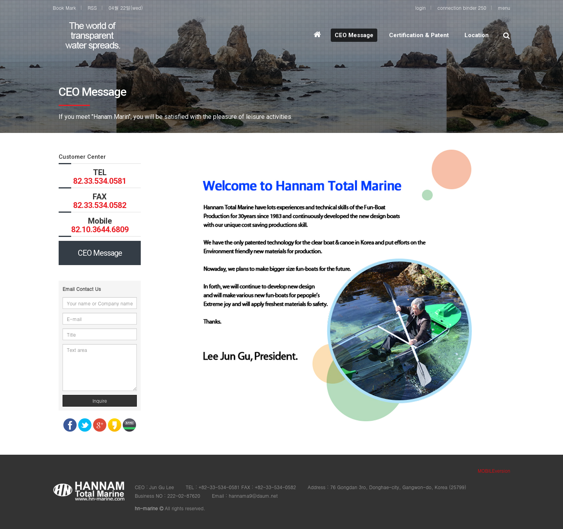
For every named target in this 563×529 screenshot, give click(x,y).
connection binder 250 (461, 7)
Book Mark (64, 7)
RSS (92, 7)
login (420, 7)
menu (504, 7)
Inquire (99, 400)
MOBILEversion (494, 470)
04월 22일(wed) (126, 7)
